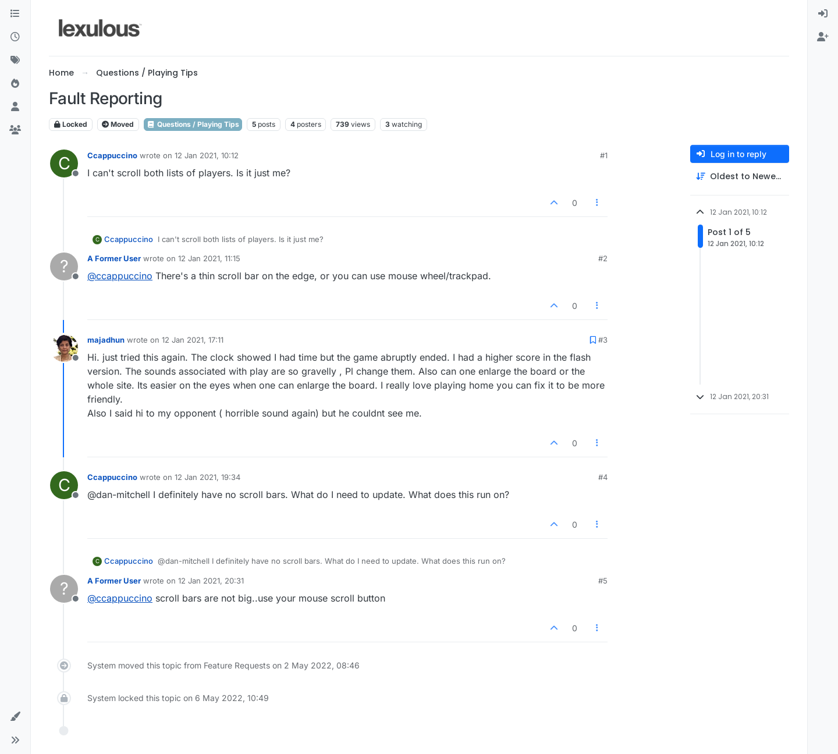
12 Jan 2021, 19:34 (207, 477)
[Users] (15, 107)
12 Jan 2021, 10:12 (207, 155)
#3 (603, 339)
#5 (603, 580)
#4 (603, 477)
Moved (118, 124)
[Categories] (15, 14)
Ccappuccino (112, 155)
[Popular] (15, 83)
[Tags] (15, 60)
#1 (604, 155)
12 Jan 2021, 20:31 (211, 580)
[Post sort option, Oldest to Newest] (739, 177)
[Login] (822, 14)
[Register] (822, 37)
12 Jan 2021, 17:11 (192, 339)
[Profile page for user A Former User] (64, 266)
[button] (15, 716)
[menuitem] (822, 14)
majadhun (106, 339)
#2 (603, 258)
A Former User (114, 258)
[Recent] (15, 37)
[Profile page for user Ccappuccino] (64, 163)
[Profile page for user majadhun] (64, 348)
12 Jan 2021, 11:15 (209, 258)
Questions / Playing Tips (193, 124)
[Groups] (15, 130)
